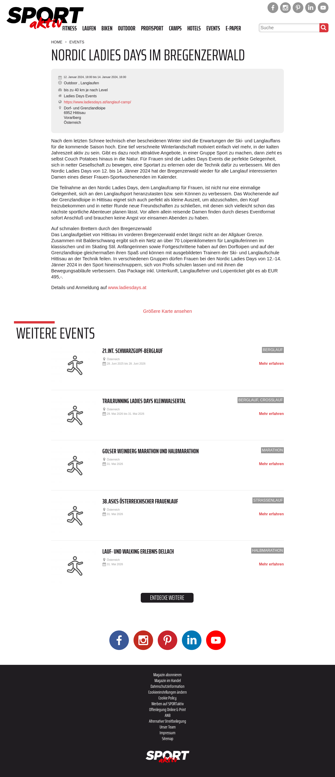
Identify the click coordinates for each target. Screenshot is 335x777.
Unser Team (168, 727)
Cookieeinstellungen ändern (167, 692)
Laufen (89, 28)
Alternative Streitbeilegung (167, 721)
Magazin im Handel (167, 680)
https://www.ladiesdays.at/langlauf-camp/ (97, 102)
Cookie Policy (167, 698)
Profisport (152, 28)
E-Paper (233, 28)
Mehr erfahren (271, 364)
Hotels (194, 28)
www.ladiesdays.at (127, 287)
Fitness (69, 28)
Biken (106, 28)
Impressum (167, 732)
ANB (168, 715)
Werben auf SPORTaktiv (167, 703)
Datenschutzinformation (167, 686)
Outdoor (126, 28)
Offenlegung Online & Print (167, 709)
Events (213, 28)
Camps (175, 28)
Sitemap (167, 738)
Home (56, 42)
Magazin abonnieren (167, 674)
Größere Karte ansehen (167, 311)
